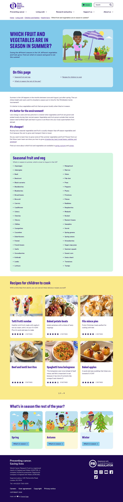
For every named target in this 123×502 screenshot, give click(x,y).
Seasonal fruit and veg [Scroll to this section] (22, 77)
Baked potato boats (61, 316)
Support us (87, 13)
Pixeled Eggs (25, 496)
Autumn (61, 430)
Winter (96, 430)
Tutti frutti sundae (26, 316)
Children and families (32, 18)
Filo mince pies (96, 316)
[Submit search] (110, 5)
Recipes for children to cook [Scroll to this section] (72, 77)
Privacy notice (50, 489)
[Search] (103, 5)
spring (57, 146)
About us (107, 13)
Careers (13, 489)
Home (12, 18)
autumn (63, 146)
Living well (40, 13)
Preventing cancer (17, 13)
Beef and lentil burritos (26, 363)
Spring (26, 430)
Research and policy (64, 13)
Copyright (38, 489)
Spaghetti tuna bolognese (61, 363)
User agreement (25, 489)
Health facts (45, 18)
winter (71, 146)
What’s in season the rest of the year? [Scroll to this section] (28, 81)
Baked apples (96, 363)
